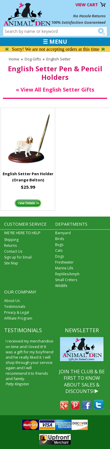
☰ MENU (55, 41)
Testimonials (14, 306)
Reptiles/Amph (67, 273)
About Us (12, 300)
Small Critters (66, 279)
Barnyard (63, 232)
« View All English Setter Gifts (55, 89)
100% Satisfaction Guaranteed (78, 22)
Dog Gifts (33, 59)
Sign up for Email (18, 257)
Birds (59, 238)
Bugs (59, 244)
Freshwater (64, 262)
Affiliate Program (18, 318)
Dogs (59, 256)
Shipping (11, 239)
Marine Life (64, 268)
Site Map (11, 263)
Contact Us (13, 251)
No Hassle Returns (89, 15)
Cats (58, 250)
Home (14, 59)
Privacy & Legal (16, 312)
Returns (10, 245)
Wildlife (61, 285)
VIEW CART (86, 4)
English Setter (58, 59)
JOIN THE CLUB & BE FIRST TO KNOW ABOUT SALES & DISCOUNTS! (82, 381)
